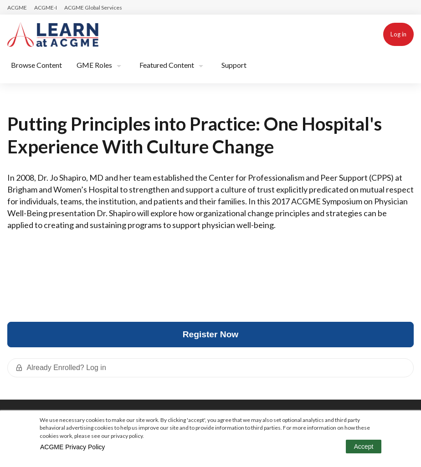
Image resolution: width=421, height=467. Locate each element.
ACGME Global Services (93, 7)
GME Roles (94, 65)
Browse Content (36, 65)
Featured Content (166, 65)
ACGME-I (45, 7)
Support (233, 65)
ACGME (17, 7)
